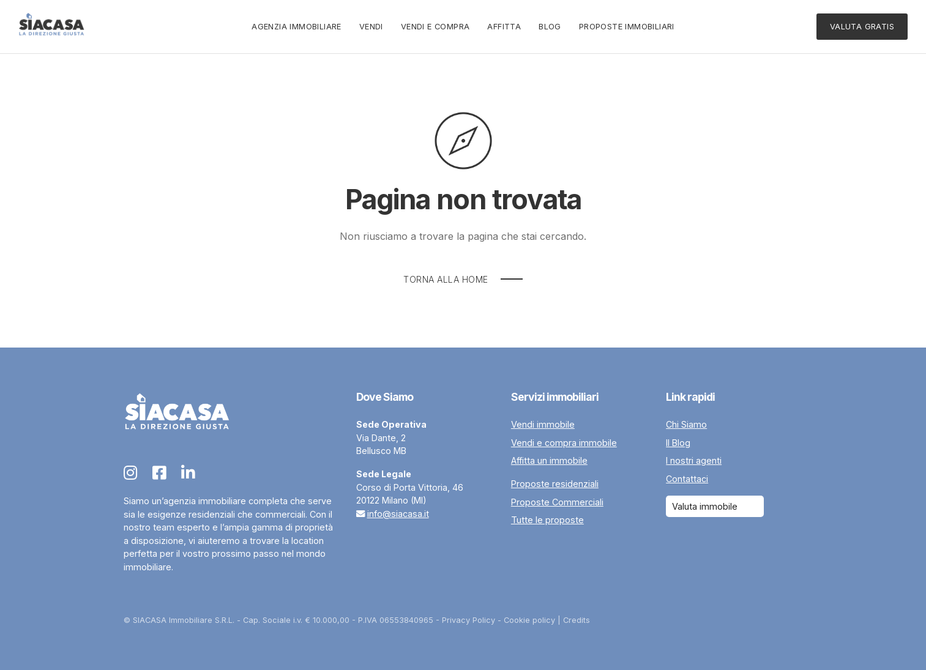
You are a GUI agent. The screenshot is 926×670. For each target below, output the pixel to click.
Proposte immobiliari (626, 26)
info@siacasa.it (398, 513)
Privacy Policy (468, 620)
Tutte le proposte (547, 520)
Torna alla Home (445, 279)
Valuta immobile (704, 506)
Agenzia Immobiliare (297, 26)
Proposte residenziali (555, 483)
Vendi (371, 26)
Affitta (504, 26)
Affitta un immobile (549, 460)
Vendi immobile (543, 424)
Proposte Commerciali (557, 502)
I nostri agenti (694, 460)
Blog (550, 26)
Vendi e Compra (435, 26)
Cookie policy (529, 620)
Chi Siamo (686, 424)
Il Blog (678, 442)
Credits (576, 620)
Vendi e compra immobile (564, 442)
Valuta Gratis (862, 26)
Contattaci (687, 479)
